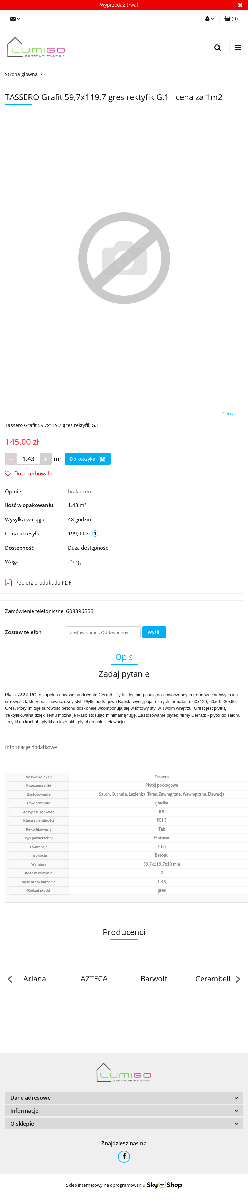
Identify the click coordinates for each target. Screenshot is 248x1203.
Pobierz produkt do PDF (38, 582)
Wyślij (154, 632)
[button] (231, 18)
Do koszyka (88, 459)
